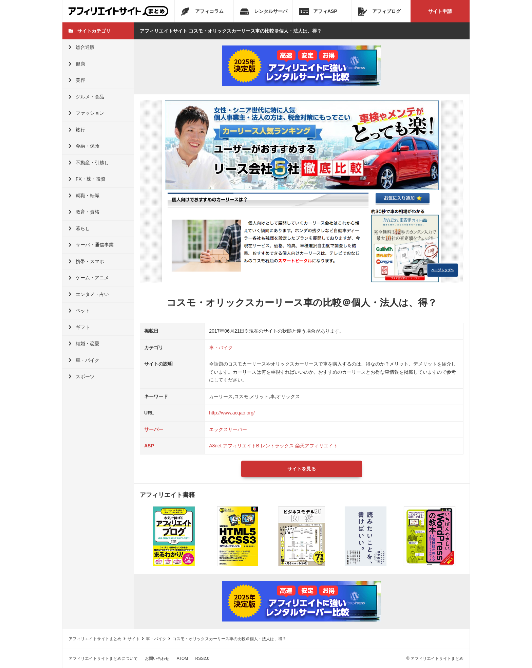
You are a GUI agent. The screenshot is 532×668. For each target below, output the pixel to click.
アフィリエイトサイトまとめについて (103, 658)
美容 (77, 80)
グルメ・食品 (86, 96)
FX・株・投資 (87, 179)
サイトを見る (301, 468)
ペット (79, 310)
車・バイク (84, 360)
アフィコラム (202, 11)
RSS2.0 (202, 658)
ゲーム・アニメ (89, 277)
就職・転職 (84, 195)
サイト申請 (440, 11)
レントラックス (277, 445)
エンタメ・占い (89, 294)
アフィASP (318, 11)
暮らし (79, 228)
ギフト (79, 327)
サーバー (153, 429)
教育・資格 (84, 212)
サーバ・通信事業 (91, 244)
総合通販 (82, 47)
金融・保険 (84, 146)
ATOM (182, 658)
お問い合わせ (157, 658)
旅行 (77, 129)
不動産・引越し (89, 162)
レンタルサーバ (263, 11)
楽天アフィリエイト (316, 445)
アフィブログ (379, 11)
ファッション (86, 113)
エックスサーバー (228, 429)
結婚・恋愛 (84, 343)
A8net (215, 445)
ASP (149, 445)
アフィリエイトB (241, 445)
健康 (77, 64)
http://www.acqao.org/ (232, 412)
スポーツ (82, 376)
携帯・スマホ (86, 261)
